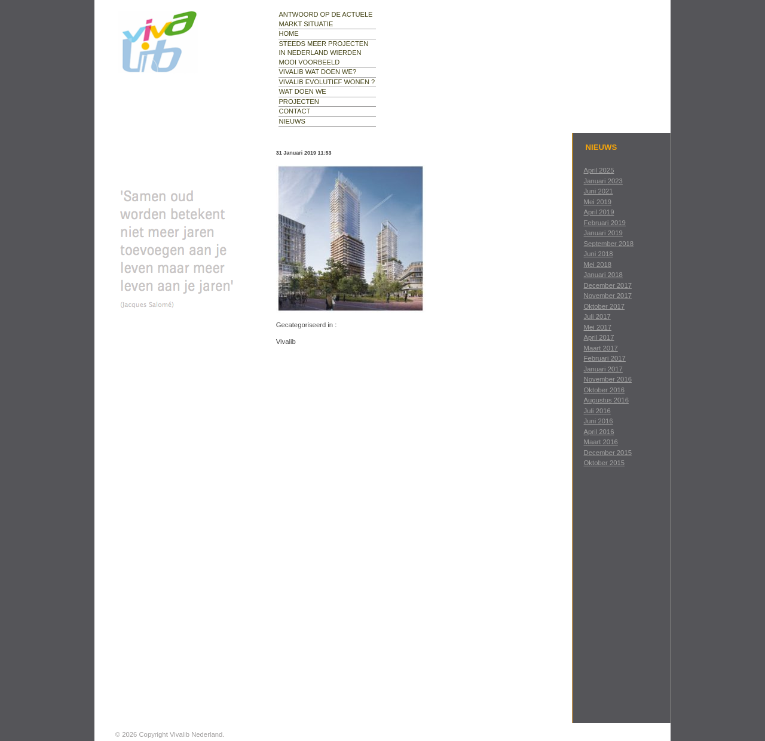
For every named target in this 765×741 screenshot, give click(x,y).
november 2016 (608, 379)
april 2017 (599, 337)
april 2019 (599, 212)
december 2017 (608, 285)
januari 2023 (603, 181)
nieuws (292, 121)
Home (288, 33)
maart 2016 (601, 441)
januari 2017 (603, 369)
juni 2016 (598, 421)
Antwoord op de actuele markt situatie (325, 19)
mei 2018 (597, 264)
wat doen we (302, 91)
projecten (299, 101)
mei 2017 (597, 327)
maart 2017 (601, 348)
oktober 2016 (604, 389)
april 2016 (599, 431)
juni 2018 (598, 253)
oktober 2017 (604, 306)
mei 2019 (597, 201)
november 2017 (608, 295)
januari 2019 (603, 232)
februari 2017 (605, 358)
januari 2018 (603, 274)
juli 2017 (597, 316)
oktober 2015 (604, 462)
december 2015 (608, 452)
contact (294, 111)
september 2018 (609, 243)
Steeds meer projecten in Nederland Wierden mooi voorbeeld (323, 53)
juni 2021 (598, 191)
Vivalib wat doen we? (317, 71)
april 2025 (599, 170)
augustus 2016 (606, 400)
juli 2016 (597, 410)
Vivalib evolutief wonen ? (327, 81)
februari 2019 (605, 222)
